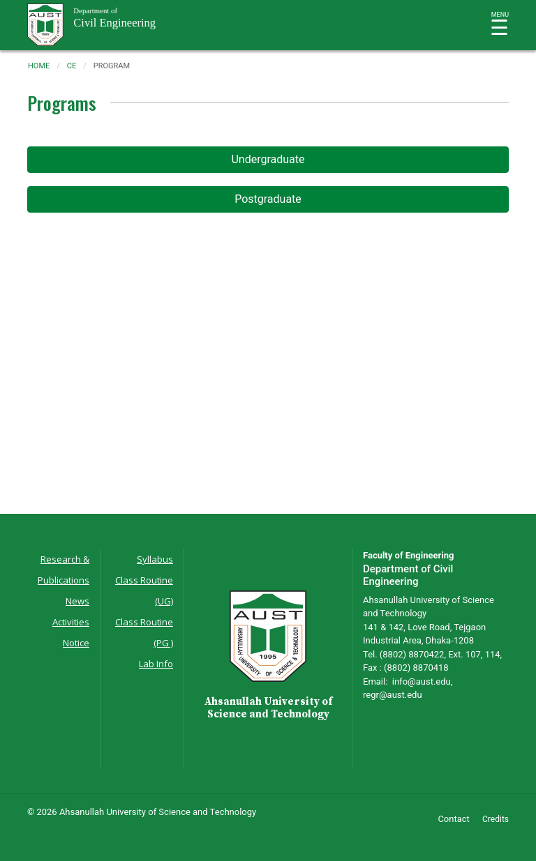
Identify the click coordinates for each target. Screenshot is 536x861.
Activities (70, 622)
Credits (495, 819)
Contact (453, 819)
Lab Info (156, 663)
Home (39, 65)
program (112, 65)
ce (71, 65)
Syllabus (155, 559)
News (77, 601)
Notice (76, 643)
